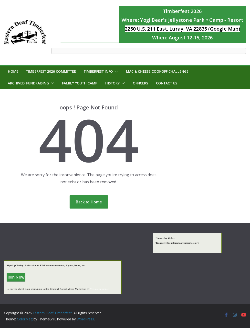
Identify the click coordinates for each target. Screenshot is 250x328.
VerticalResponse (99, 288)
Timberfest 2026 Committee (51, 71)
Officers (140, 83)
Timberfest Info (98, 71)
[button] (115, 71)
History (112, 83)
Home (13, 71)
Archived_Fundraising (28, 83)
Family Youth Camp (79, 83)
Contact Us (166, 83)
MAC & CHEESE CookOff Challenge (157, 71)
